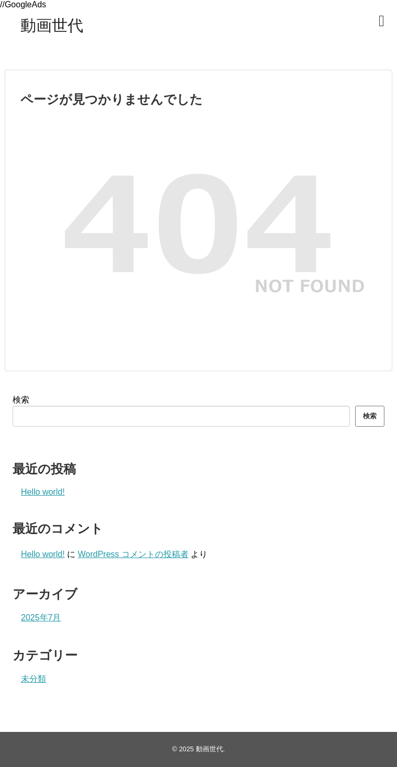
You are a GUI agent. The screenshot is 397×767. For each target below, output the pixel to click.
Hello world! (43, 491)
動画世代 (51, 25)
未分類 (33, 678)
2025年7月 (41, 617)
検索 (21, 399)
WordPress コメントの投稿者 (133, 554)
